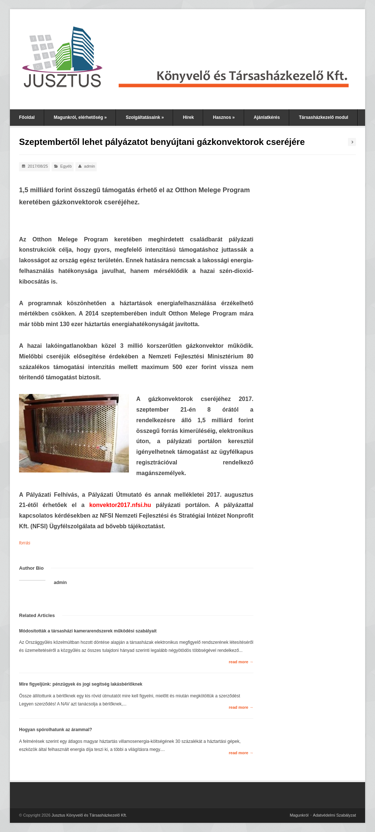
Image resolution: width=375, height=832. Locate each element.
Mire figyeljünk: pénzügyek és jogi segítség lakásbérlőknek (80, 684)
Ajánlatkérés (267, 117)
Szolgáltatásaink (145, 117)
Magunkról (299, 815)
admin (89, 166)
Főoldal (27, 117)
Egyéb (66, 166)
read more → (241, 662)
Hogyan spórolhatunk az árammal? (55, 729)
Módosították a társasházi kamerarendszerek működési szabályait (88, 631)
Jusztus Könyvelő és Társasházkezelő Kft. (89, 815)
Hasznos (223, 117)
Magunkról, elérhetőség (80, 117)
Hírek (188, 117)
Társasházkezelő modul (323, 117)
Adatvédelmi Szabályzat (334, 815)
